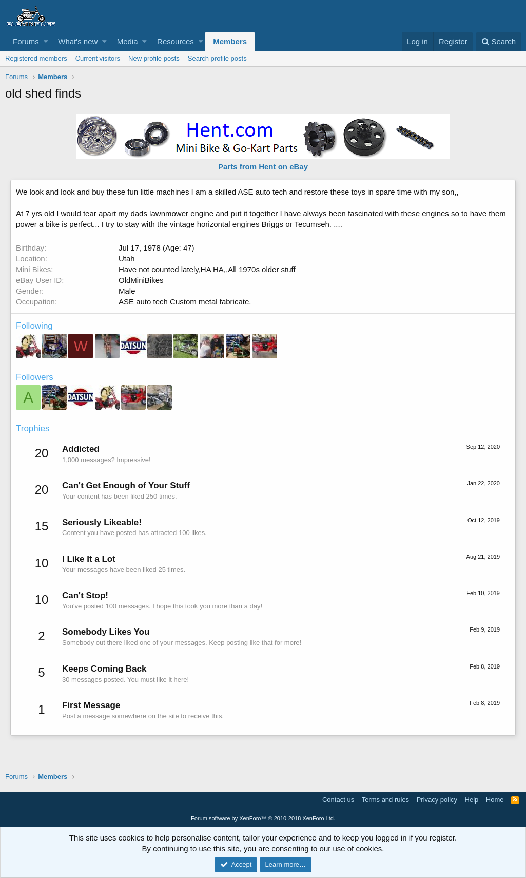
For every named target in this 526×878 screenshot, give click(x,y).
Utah (127, 258)
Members (230, 41)
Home (495, 800)
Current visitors (97, 58)
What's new (78, 41)
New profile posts (154, 58)
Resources (175, 41)
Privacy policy (437, 800)
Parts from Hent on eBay (263, 166)
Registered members (36, 58)
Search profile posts (217, 58)
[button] (46, 41)
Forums (26, 41)
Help (472, 800)
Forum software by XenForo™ (263, 818)
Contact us (338, 800)
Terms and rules (385, 800)
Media (127, 41)
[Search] (498, 41)
